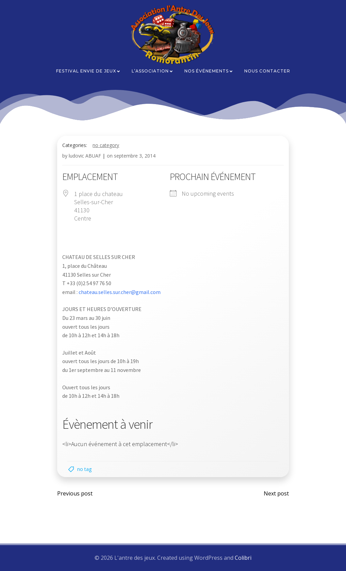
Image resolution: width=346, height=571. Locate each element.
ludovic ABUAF (85, 155)
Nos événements (208, 71)
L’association (153, 71)
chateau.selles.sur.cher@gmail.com (120, 292)
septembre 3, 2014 (135, 155)
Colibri (243, 558)
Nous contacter (267, 71)
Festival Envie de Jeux (88, 71)
